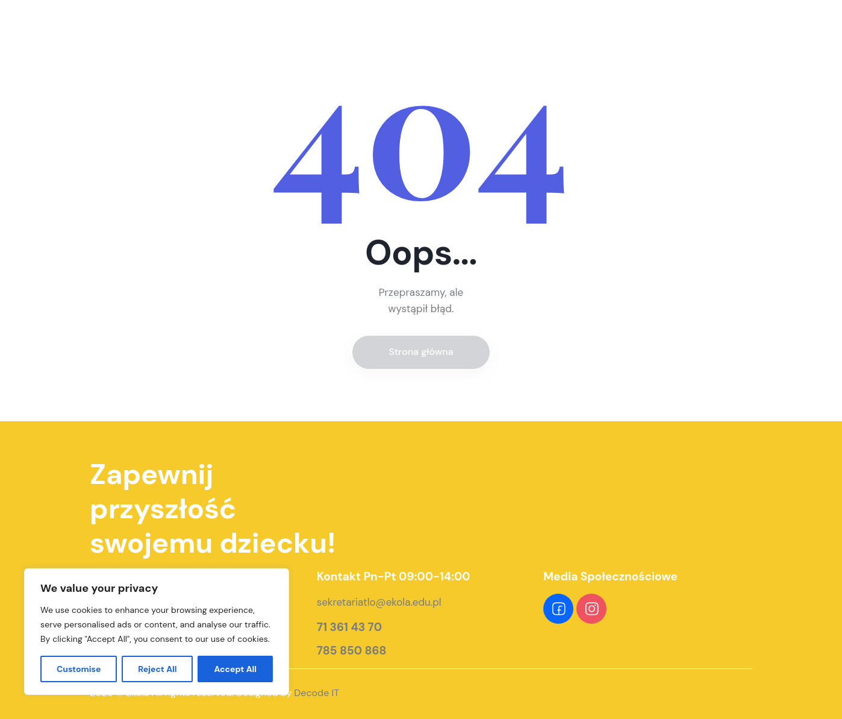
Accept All (235, 669)
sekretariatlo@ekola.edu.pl (379, 602)
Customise (79, 669)
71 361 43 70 (349, 627)
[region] (156, 631)
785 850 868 (352, 651)
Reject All (157, 669)
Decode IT (316, 692)
